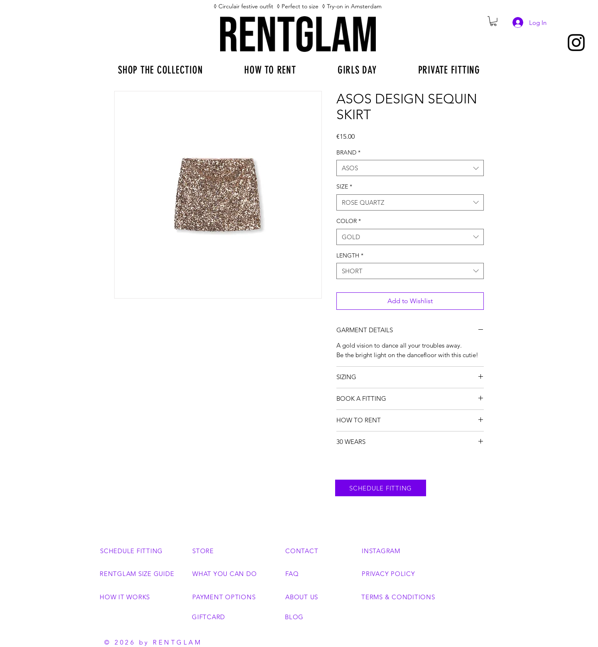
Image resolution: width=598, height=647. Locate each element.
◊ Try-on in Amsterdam (352, 6)
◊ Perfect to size (298, 6)
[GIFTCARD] (235, 616)
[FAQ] (320, 573)
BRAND (348, 152)
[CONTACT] (320, 550)
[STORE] (235, 550)
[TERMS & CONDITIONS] (408, 596)
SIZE (344, 186)
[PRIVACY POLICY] (405, 573)
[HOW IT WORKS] (143, 596)
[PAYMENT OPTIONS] (235, 596)
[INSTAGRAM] (397, 550)
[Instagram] (576, 42)
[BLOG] (320, 616)
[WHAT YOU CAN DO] (227, 573)
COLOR (348, 221)
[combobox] (410, 168)
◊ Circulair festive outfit (245, 6)
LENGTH (349, 255)
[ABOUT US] (320, 596)
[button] (493, 21)
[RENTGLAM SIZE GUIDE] (143, 573)
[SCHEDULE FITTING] (380, 488)
